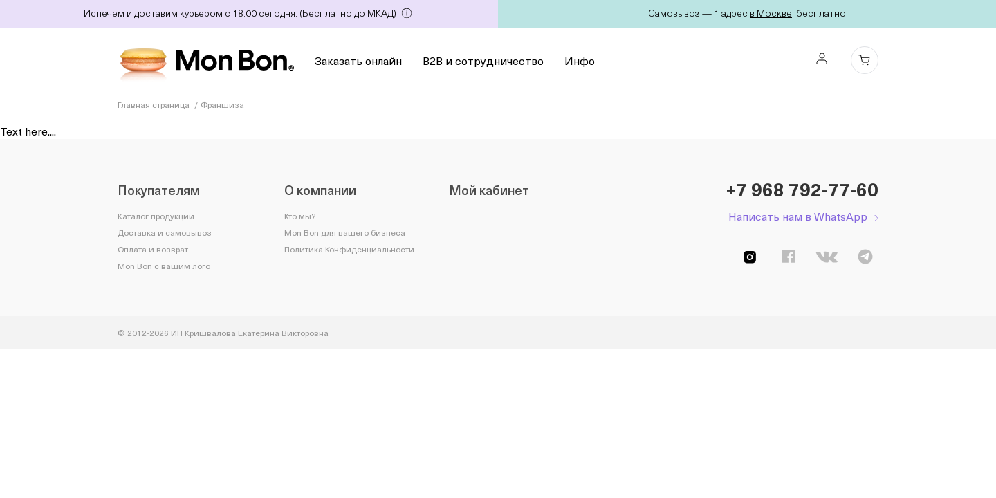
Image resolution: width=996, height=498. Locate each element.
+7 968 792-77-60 (802, 190)
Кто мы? (299, 216)
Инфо (579, 60)
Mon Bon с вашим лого (164, 265)
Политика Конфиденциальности (349, 249)
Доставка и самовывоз (165, 232)
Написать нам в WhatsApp (797, 216)
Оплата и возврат (153, 249)
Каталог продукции (156, 216)
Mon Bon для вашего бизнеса (344, 232)
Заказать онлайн (358, 60)
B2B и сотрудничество (483, 60)
